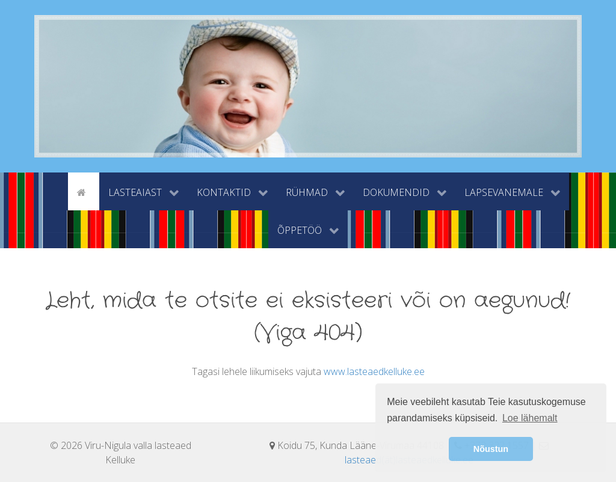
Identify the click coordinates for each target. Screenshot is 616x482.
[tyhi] (57, 191)
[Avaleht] (83, 191)
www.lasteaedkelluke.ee (374, 371)
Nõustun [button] (490, 449)
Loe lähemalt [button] (530, 418)
